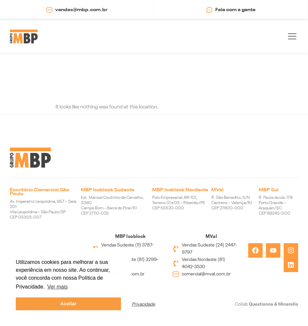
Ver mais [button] (57, 287)
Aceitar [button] (68, 303)
